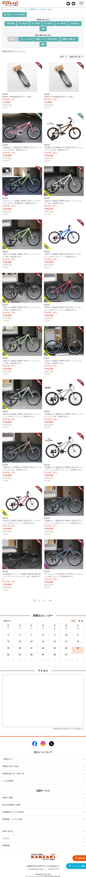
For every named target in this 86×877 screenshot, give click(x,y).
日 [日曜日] (8, 625)
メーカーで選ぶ (23, 9)
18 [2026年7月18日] (78, 641)
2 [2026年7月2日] (54, 628)
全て (2, 9)
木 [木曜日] (54, 625)
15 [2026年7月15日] (43, 641)
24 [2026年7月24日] (66, 648)
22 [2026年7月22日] (43, 648)
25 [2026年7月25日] (78, 648)
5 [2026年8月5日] (43, 661)
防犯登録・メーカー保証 (12, 819)
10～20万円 (23, 23)
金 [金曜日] (66, 625)
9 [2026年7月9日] (54, 635)
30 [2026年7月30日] (55, 655)
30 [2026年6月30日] (31, 628)
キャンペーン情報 (76, 866)
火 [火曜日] (31, 625)
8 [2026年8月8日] (77, 661)
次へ (50, 600)
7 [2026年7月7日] (31, 635)
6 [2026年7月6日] (19, 635)
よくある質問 (7, 781)
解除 (43, 29)
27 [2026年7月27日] (20, 655)
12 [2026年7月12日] (8, 641)
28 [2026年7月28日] (31, 655)
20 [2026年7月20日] (20, 648)
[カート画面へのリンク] (68, 3)
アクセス (6, 838)
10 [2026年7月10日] (66, 635)
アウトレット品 (25, 39)
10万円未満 (10, 23)
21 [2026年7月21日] (31, 648)
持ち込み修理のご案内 (11, 805)
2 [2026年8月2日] (8, 661)
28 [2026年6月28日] (8, 628)
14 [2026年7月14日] (31, 641)
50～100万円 (61, 23)
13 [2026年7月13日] (20, 641)
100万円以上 (75, 23)
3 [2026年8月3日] (19, 661)
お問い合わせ (7, 831)
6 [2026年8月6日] (54, 661)
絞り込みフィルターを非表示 (14, 14)
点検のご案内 (7, 797)
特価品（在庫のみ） (69, 39)
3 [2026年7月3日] (66, 628)
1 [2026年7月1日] (43, 628)
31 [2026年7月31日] (66, 655)
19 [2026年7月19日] (8, 648)
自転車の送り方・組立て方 (13, 773)
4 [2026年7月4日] (77, 628)
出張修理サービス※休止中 (13, 812)
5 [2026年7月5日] (8, 635)
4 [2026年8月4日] (31, 661)
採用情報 (6, 845)
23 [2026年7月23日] (55, 648)
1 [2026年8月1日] (77, 655)
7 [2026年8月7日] (66, 661)
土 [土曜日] (78, 625)
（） (36, 869)
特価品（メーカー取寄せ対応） (47, 39)
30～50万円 (48, 23)
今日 (73, 621)
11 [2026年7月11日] (78, 635)
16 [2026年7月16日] (55, 641)
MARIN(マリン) (34, 9)
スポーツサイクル (11, 9)
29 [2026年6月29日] (20, 628)
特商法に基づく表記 (10, 766)
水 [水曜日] (43, 625)
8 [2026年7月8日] (43, 635)
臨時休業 (80, 858)
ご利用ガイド (7, 759)
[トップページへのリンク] (10, 2)
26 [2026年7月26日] (8, 655)
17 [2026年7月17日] (66, 641)
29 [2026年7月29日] (43, 655)
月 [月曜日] (20, 625)
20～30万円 (36, 23)
